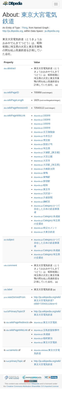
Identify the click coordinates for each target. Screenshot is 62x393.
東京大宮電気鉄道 (29, 18)
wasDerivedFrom (14, 297)
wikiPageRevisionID (16, 108)
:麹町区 (42, 201)
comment (10, 265)
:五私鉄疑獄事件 (46, 330)
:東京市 (42, 189)
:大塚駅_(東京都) (47, 152)
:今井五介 (43, 136)
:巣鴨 (41, 173)
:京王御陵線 (44, 132)
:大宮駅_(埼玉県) (47, 164)
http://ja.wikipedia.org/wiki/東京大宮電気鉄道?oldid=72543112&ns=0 (47, 300)
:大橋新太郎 (44, 168)
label (8, 289)
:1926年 (42, 115)
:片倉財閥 (43, 197)
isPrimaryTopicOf (14, 311)
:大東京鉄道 (44, 232)
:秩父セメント (45, 227)
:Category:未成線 (47, 216)
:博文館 (42, 140)
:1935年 (42, 128)
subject (9, 239)
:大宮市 (42, 160)
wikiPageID (11, 92)
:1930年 (42, 123)
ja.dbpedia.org (52, 31)
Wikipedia (35, 384)
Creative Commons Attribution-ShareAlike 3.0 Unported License (32, 386)
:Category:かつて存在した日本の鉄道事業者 (47, 209)
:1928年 (42, 119)
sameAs (12, 350)
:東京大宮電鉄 (45, 322)
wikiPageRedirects (17, 322)
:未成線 (42, 334)
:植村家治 (43, 338)
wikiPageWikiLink (14, 115)
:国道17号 (43, 144)
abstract (10, 68)
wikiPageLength (14, 100)
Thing (25, 27)
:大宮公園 (43, 156)
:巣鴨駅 (42, 177)
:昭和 (41, 185)
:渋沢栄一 (43, 193)
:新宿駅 (42, 181)
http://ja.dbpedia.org (12, 31)
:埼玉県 (42, 148)
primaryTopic (14, 361)
